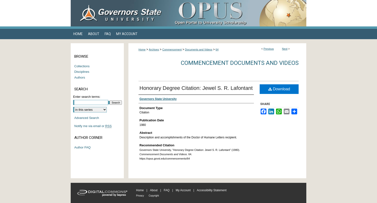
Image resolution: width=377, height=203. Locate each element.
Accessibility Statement (211, 190)
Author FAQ (82, 147)
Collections (82, 66)
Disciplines (81, 72)
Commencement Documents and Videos (240, 63)
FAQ (167, 190)
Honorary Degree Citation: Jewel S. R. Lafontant (196, 88)
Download (279, 89)
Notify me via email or (93, 126)
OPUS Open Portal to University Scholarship (236, 13)
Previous (269, 48)
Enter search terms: (86, 96)
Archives (154, 49)
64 (217, 49)
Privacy (140, 195)
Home (141, 49)
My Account (183, 190)
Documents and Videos (198, 49)
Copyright (154, 195)
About (153, 190)
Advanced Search (86, 118)
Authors (79, 77)
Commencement (172, 49)
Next (285, 48)
